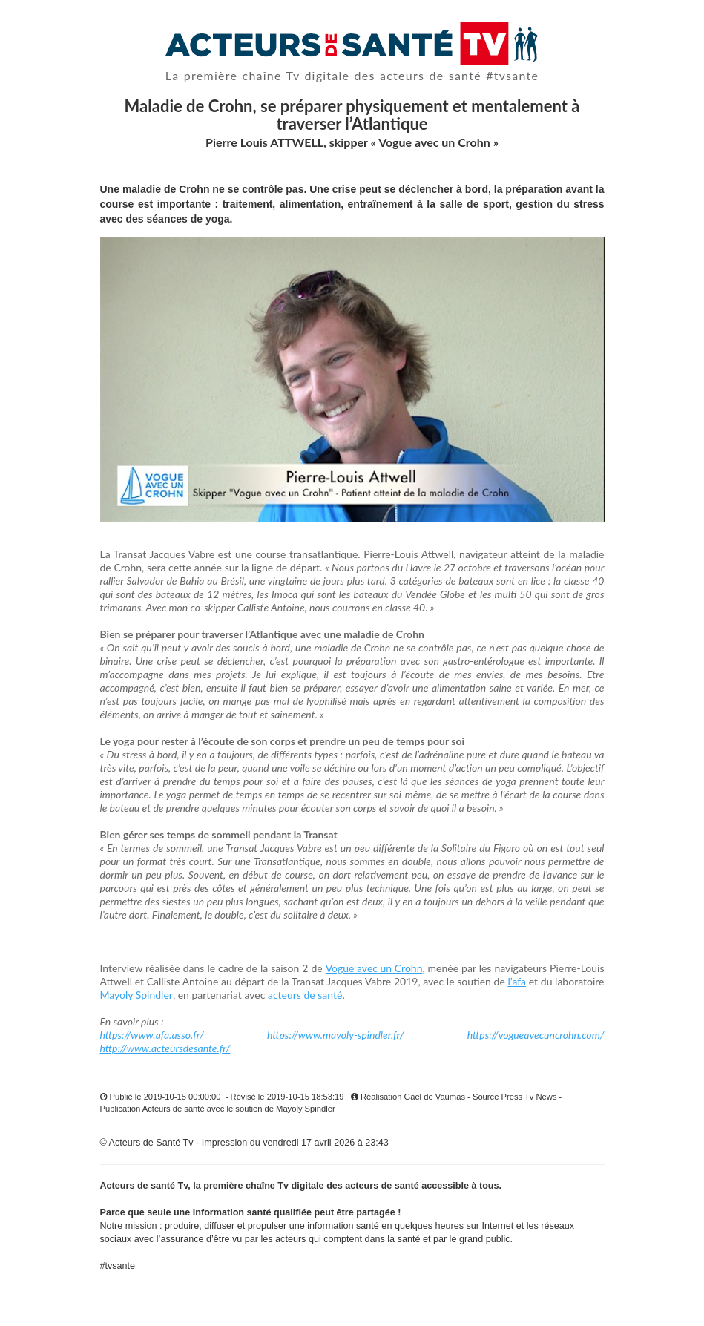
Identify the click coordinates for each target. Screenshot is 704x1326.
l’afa (516, 981)
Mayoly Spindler (136, 994)
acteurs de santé (305, 994)
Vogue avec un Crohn (374, 968)
